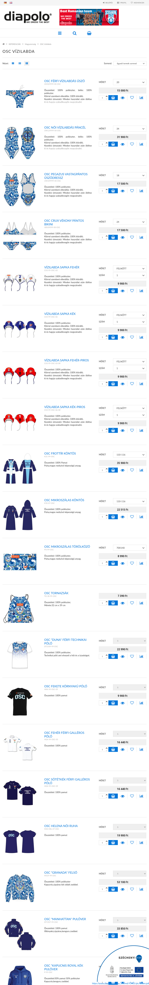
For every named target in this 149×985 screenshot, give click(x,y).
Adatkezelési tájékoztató (90, 951)
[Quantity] (103, 97)
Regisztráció (13, 951)
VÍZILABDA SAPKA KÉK (60, 314)
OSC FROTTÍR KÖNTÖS (60, 453)
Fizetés (81, 955)
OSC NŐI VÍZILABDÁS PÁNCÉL (65, 127)
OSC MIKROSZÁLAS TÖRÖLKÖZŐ (67, 546)
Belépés (108, 3)
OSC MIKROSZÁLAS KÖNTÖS (64, 500)
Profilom (12, 955)
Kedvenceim (13, 964)
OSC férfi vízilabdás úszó (64, 81)
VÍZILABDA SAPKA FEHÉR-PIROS (66, 360)
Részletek (122, 97)
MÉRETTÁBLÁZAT (14, 968)
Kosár (10, 960)
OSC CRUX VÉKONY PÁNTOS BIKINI (64, 222)
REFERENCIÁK (15, 44)
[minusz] (106, 96)
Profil (123, 3)
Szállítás (82, 960)
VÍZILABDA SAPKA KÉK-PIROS (64, 407)
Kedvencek (138, 3)
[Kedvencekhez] (132, 97)
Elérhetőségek (85, 964)
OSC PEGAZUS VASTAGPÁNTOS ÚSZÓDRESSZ (65, 176)
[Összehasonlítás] (141, 97)
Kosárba (113, 97)
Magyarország (30, 44)
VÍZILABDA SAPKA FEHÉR (61, 267)
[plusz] (106, 99)
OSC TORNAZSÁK (56, 593)
